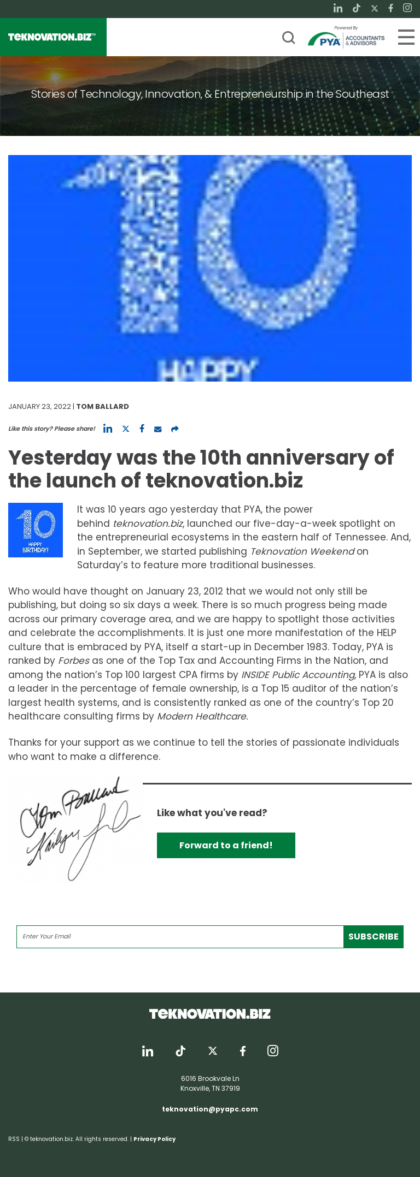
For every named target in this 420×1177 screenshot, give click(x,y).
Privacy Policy (154, 1139)
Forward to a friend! (226, 845)
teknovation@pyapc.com (210, 1109)
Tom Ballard (102, 406)
